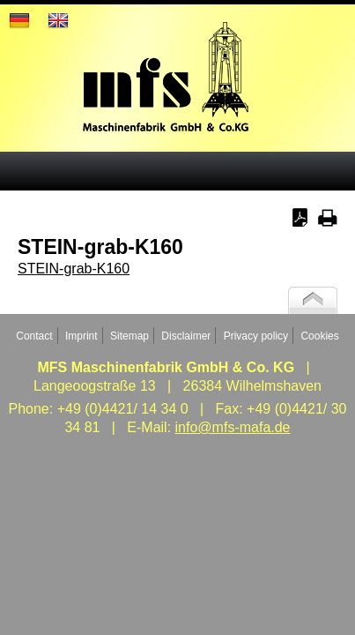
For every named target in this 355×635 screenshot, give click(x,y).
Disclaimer (186, 336)
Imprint (81, 336)
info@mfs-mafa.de (233, 427)
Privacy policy (256, 336)
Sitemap (129, 336)
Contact (34, 336)
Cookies (319, 336)
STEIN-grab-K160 (73, 268)
